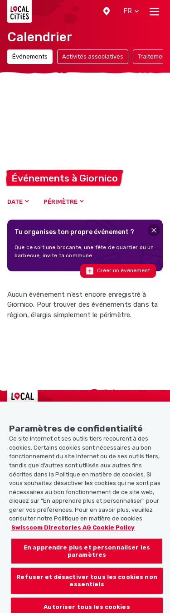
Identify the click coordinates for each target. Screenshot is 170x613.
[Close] (154, 230)
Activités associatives (92, 56)
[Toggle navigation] (154, 11)
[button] (106, 11)
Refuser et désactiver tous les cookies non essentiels (86, 586)
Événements (30, 56)
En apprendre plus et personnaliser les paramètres (87, 557)
